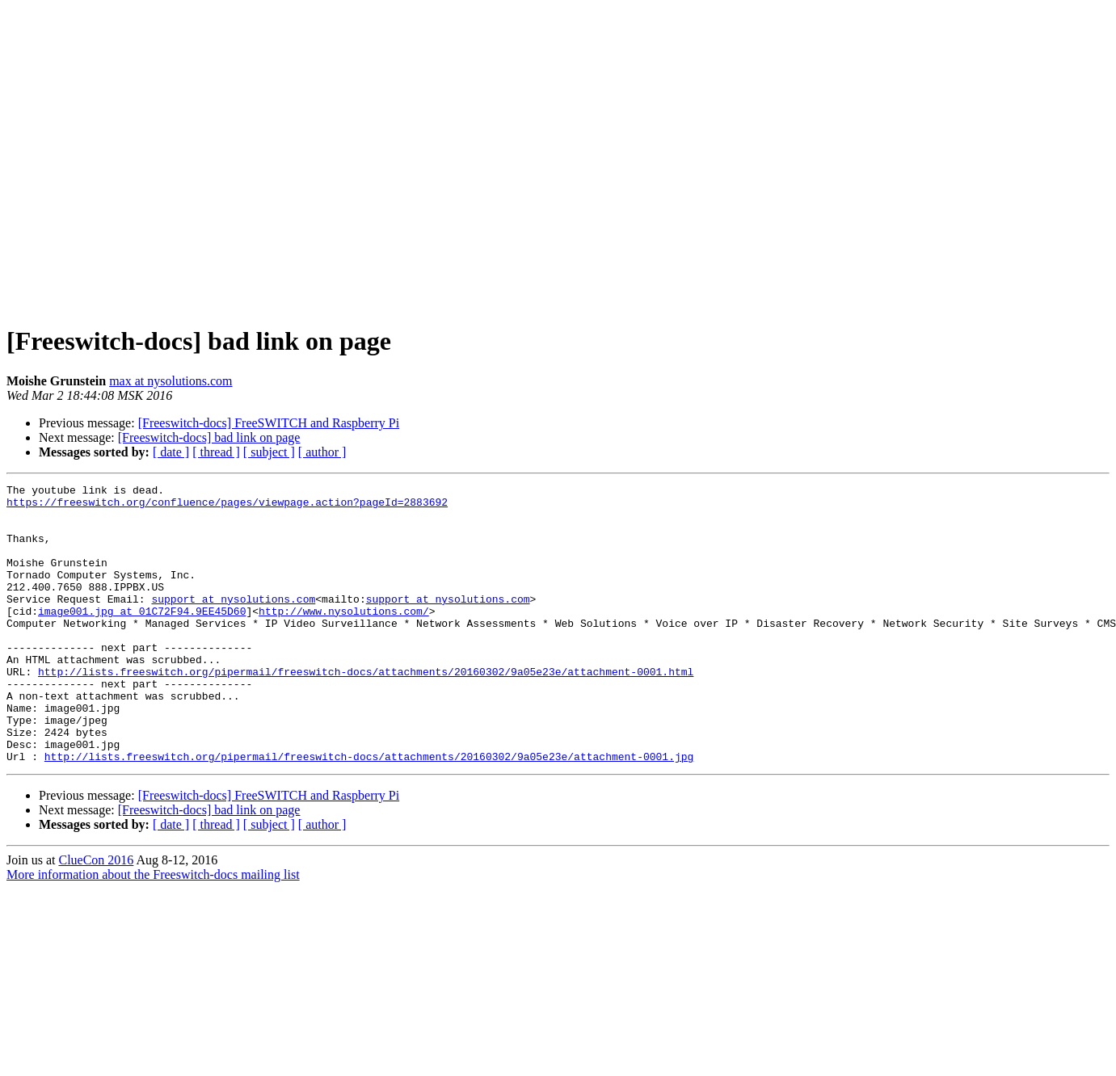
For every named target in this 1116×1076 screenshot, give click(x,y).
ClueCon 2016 (95, 916)
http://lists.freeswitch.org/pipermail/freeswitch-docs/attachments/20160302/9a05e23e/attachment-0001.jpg (368, 812)
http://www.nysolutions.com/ (344, 637)
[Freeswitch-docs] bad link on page (209, 437)
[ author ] (322, 452)
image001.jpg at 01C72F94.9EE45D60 (142, 637)
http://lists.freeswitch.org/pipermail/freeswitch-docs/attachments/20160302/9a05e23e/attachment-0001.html (365, 710)
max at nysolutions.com (170, 381)
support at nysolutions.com (233, 623)
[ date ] (171, 452)
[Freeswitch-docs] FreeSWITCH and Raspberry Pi (268, 423)
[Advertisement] (151, 157)
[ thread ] (216, 452)
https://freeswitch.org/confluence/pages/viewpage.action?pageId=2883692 (227, 506)
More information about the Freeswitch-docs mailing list (153, 930)
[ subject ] (269, 452)
